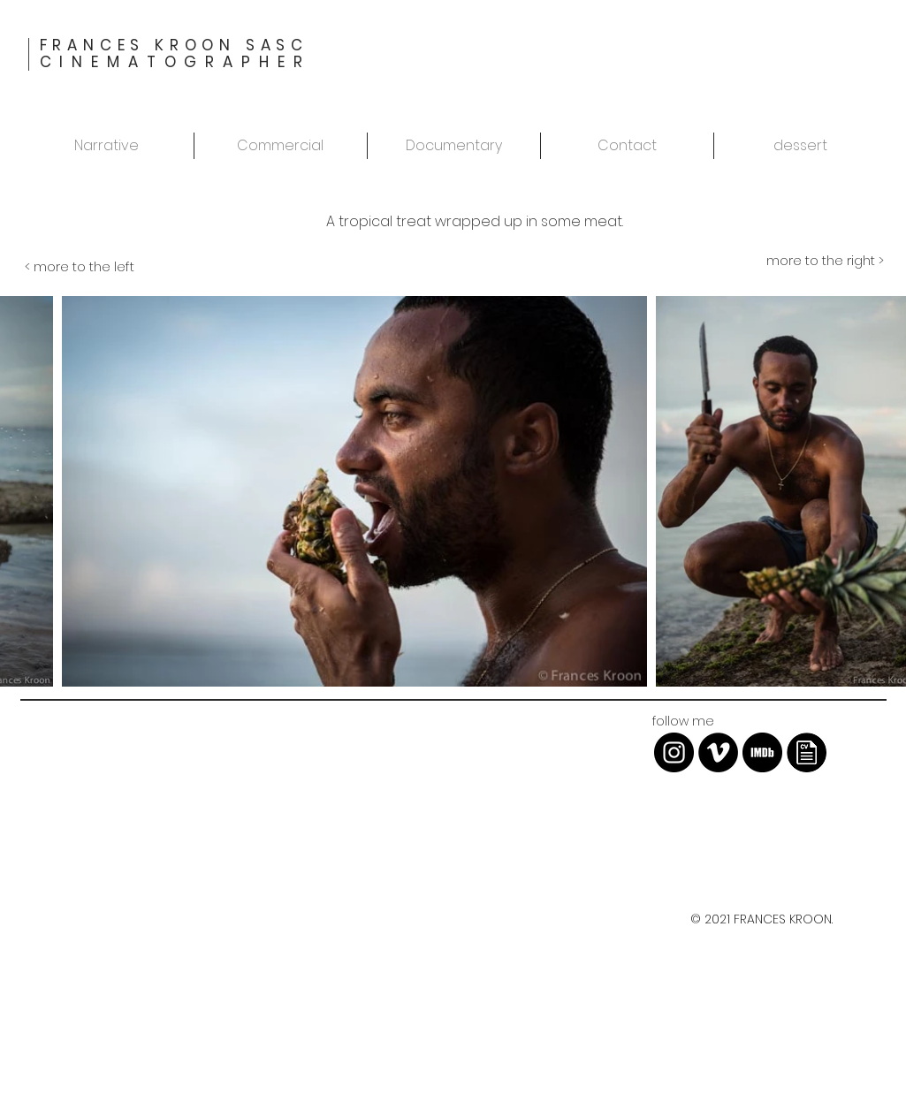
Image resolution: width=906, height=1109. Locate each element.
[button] (800, 146)
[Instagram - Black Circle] (674, 752)
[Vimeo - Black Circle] (718, 752)
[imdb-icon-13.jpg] (762, 752)
